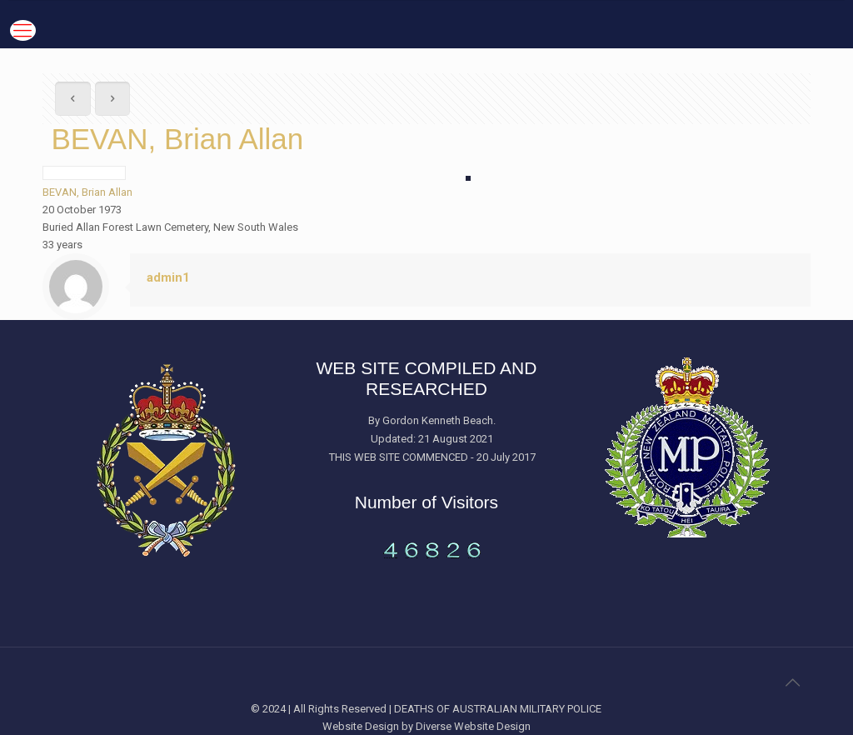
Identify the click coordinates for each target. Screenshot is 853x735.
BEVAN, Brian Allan (87, 192)
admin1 (168, 277)
